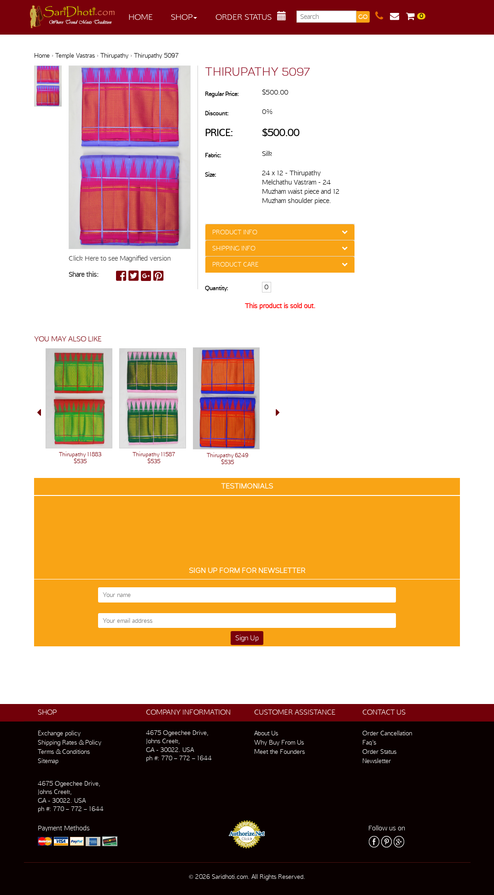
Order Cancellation (387, 733)
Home (140, 17)
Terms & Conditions (64, 751)
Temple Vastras (75, 55)
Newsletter (376, 760)
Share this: (84, 274)
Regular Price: (221, 93)
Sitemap (48, 760)
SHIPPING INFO (234, 248)
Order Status (243, 17)
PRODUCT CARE (235, 264)
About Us (266, 733)
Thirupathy (114, 55)
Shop (184, 17)
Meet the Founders (279, 751)
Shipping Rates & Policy (69, 742)
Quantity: (216, 288)
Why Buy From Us (279, 742)
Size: (210, 174)
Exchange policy (59, 733)
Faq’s (369, 742)
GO (362, 16)
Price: (219, 132)
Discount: (216, 113)
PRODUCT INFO (234, 232)
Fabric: (213, 155)
